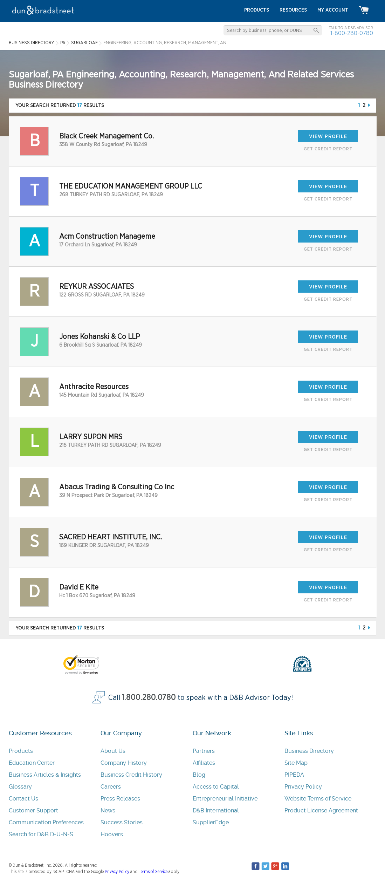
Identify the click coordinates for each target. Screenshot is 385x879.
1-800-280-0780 (351, 33)
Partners (204, 751)
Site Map (296, 762)
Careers (111, 786)
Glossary (20, 786)
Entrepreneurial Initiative (225, 798)
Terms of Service (153, 872)
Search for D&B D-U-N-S (41, 834)
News (108, 810)
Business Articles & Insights (45, 774)
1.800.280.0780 (149, 698)
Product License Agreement (321, 810)
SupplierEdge (211, 822)
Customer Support (33, 810)
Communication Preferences (46, 822)
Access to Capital (216, 786)
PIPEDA (294, 774)
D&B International (216, 810)
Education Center (32, 762)
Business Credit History (131, 774)
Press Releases (120, 798)
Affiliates (204, 762)
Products (21, 751)
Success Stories (122, 822)
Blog (199, 774)
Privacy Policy (303, 786)
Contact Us (23, 798)
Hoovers (112, 834)
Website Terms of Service (317, 798)
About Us (113, 751)
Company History (124, 762)
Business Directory (309, 751)
